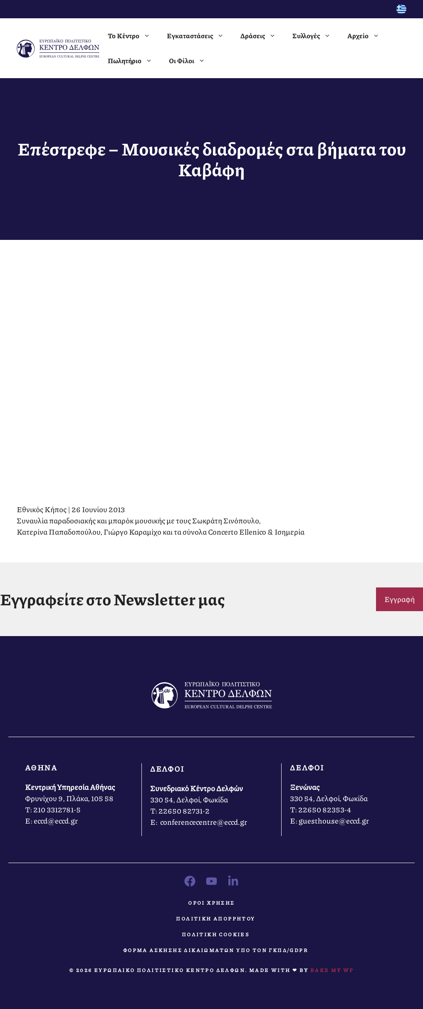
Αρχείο (367, 35)
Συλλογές (315, 35)
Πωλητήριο (134, 60)
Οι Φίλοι (191, 60)
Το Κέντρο (133, 35)
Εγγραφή (399, 599)
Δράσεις (262, 35)
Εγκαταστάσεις (199, 35)
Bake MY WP (332, 970)
